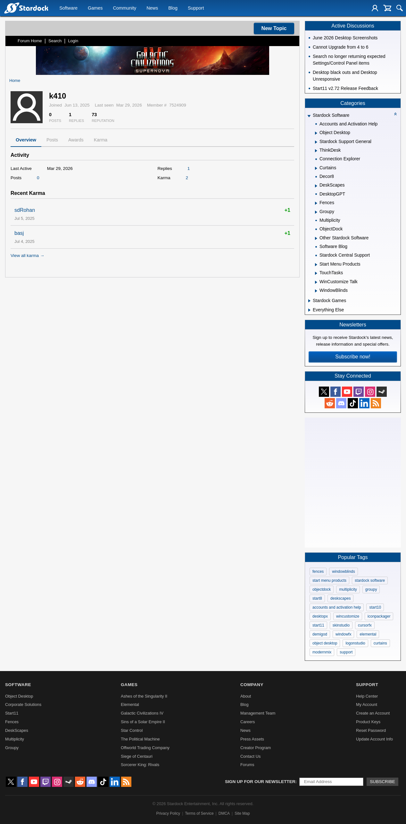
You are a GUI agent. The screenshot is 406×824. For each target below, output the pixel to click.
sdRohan (24, 210)
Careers (247, 721)
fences (318, 571)
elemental (368, 634)
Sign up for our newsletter (260, 781)
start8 (317, 598)
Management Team (257, 713)
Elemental (130, 704)
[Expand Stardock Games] (309, 300)
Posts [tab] (52, 139)
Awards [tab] (76, 139)
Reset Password (371, 730)
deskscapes (340, 598)
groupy (371, 589)
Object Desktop (19, 696)
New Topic (274, 28)
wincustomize (347, 616)
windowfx (343, 634)
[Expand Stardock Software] (309, 116)
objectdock (321, 589)
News (152, 8)
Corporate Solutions (23, 704)
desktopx (320, 616)
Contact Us (250, 756)
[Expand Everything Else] (309, 310)
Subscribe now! (352, 356)
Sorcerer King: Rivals (140, 764)
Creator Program (255, 747)
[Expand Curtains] (316, 168)
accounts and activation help (336, 607)
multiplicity (348, 589)
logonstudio (355, 643)
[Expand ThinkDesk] (316, 150)
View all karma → (28, 255)
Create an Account (373, 713)
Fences (12, 721)
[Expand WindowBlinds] (316, 290)
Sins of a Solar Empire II (143, 721)
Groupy (12, 747)
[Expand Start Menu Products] (316, 264)
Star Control (132, 730)
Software (68, 8)
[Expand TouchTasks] (316, 273)
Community (124, 8)
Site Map (242, 813)
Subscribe (382, 781)
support (346, 652)
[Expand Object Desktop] (316, 133)
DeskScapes (16, 730)
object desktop (324, 643)
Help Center (367, 696)
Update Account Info (374, 739)
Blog (173, 8)
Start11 (11, 713)
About (245, 696)
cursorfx (365, 625)
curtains (380, 643)
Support (196, 8)
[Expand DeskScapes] (316, 186)
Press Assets (252, 739)
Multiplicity (14, 739)
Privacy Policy (168, 813)
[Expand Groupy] (316, 212)
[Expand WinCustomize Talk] (316, 282)
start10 (375, 607)
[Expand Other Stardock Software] (316, 238)
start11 (318, 625)
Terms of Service (199, 813)
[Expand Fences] (316, 203)
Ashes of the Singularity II (144, 696)
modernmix (321, 652)
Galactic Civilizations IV (142, 713)
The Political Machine (140, 739)
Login (73, 40)
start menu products (329, 580)
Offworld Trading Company (145, 747)
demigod (319, 634)
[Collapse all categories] (395, 114)
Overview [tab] (26, 139)
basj (19, 233)
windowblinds (343, 571)
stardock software (370, 580)
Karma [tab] (100, 139)
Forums (247, 764)
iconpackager (379, 616)
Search (55, 40)
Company (251, 684)
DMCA (224, 813)
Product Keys (368, 721)
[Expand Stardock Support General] (316, 142)
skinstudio (341, 625)
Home (14, 80)
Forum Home (30, 40)
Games (95, 8)
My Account (366, 704)
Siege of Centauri (137, 756)
